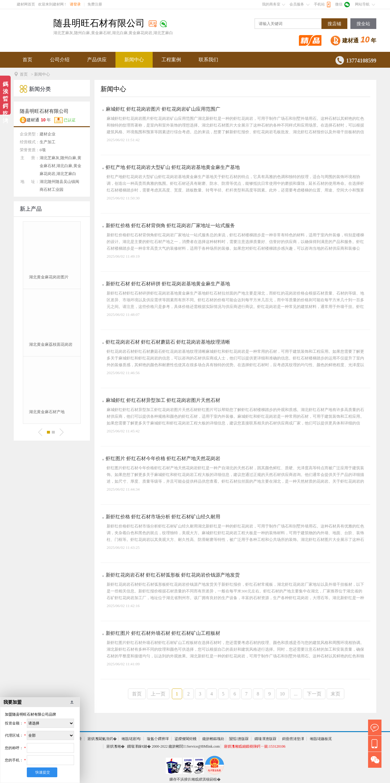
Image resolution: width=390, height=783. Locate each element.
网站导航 (362, 4)
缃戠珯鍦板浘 (321, 739)
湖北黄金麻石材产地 (47, 411)
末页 (335, 693)
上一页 (158, 693)
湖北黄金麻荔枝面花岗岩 (51, 344)
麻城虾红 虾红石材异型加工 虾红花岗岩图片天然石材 (163, 400)
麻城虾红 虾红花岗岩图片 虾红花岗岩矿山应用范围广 (163, 109)
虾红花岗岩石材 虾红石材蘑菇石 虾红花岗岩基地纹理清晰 (168, 342)
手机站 (319, 4)
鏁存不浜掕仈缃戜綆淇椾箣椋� (195, 779)
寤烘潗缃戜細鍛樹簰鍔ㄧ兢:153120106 (254, 746)
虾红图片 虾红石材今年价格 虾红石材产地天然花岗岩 (163, 458)
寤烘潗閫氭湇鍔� (102, 739)
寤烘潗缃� (115, 746)
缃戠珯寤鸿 (131, 739)
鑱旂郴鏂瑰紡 (213, 739)
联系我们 (208, 59)
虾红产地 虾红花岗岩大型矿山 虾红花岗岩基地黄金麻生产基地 (173, 167)
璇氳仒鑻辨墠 (158, 739)
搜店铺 (334, 23)
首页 (27, 59)
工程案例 (171, 59)
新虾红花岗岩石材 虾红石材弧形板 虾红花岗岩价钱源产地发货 (173, 574)
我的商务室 (271, 4)
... (296, 693)
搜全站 (363, 23)
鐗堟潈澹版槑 (265, 739)
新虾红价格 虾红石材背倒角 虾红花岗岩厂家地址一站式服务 (170, 225)
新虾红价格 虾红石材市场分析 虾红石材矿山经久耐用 (163, 516)
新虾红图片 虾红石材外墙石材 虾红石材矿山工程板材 (163, 633)
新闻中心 (134, 59)
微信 (338, 4)
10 (282, 693)
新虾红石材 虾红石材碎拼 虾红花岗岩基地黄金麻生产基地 (168, 283)
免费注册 (94, 4)
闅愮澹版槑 (239, 739)
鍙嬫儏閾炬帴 (186, 739)
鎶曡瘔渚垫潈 (293, 739)
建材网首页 (26, 4)
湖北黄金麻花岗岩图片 (49, 277)
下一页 (314, 693)
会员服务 (296, 4)
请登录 (75, 4)
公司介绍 (59, 59)
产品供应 (97, 59)
